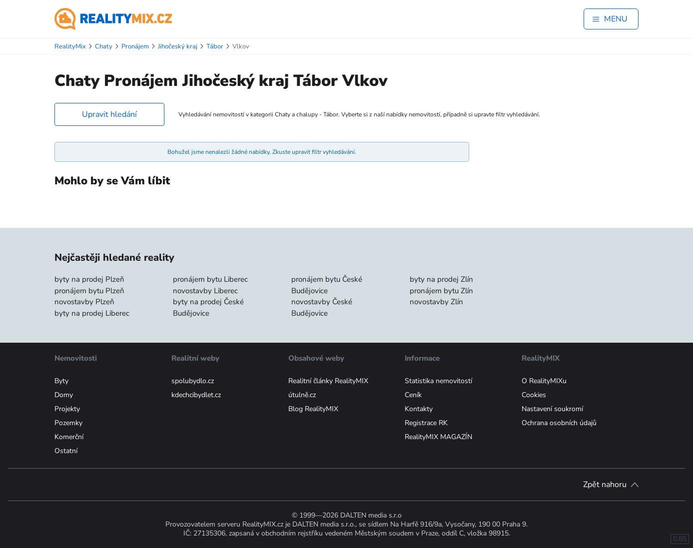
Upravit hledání (109, 114)
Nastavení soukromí (552, 409)
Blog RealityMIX (313, 409)
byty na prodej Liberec (91, 313)
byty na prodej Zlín (441, 279)
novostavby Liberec (205, 291)
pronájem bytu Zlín (441, 291)
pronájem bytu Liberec (210, 279)
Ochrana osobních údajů (559, 423)
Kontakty (419, 409)
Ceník (413, 395)
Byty (61, 381)
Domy (63, 395)
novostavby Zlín (436, 302)
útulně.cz (302, 395)
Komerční (68, 437)
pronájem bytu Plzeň (89, 291)
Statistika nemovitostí (438, 381)
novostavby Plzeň (84, 302)
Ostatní (65, 451)
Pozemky (68, 423)
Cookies (534, 395)
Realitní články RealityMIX (328, 381)
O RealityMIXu (544, 381)
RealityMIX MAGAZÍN (438, 437)
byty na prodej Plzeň (89, 279)
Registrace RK (426, 423)
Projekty (67, 409)
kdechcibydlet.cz (196, 395)
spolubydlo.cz (192, 381)
